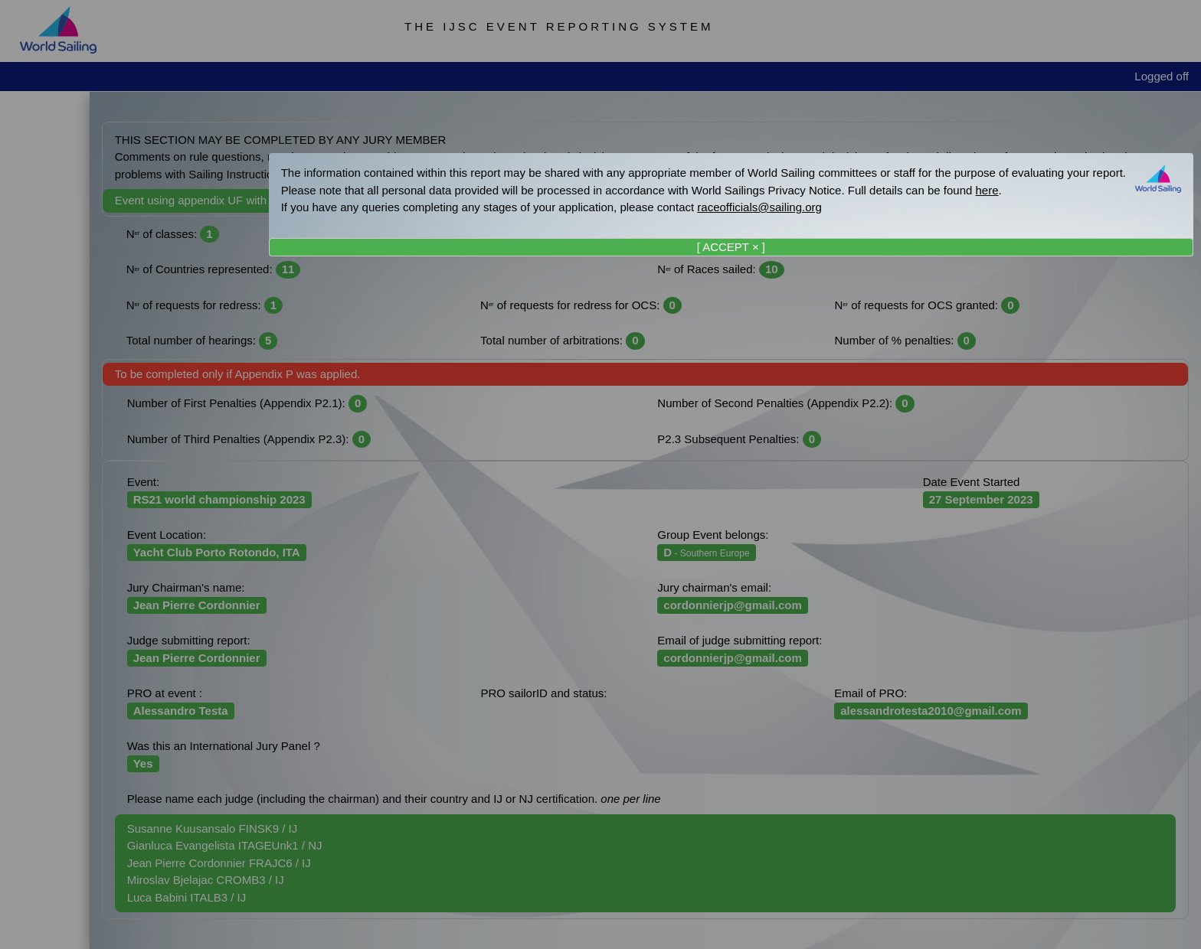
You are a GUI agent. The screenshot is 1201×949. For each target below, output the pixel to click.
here (987, 190)
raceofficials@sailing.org (759, 207)
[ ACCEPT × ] (731, 246)
